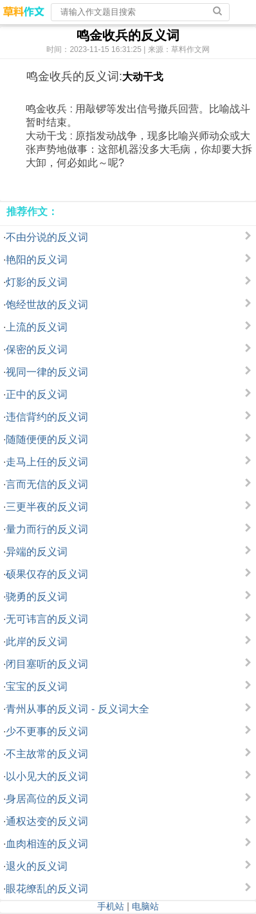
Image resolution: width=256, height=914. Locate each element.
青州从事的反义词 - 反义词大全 (77, 708)
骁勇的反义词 (37, 596)
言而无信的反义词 (47, 484)
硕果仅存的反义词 (47, 574)
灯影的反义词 (37, 282)
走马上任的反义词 (47, 461)
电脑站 (145, 906)
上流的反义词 (37, 327)
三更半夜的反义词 (47, 506)
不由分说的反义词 (47, 237)
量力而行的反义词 (47, 529)
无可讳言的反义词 (47, 619)
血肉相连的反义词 (47, 843)
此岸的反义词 (37, 641)
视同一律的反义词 (47, 371)
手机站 (110, 906)
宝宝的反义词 (37, 686)
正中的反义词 (37, 394)
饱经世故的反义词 (47, 304)
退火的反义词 (37, 866)
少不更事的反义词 (47, 731)
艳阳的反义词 (37, 259)
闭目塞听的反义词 (47, 664)
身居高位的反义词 (47, 798)
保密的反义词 (37, 349)
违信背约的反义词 (47, 416)
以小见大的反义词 (47, 776)
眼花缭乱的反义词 (47, 888)
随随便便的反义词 (47, 439)
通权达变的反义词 (47, 821)
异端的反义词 (37, 551)
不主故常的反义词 (47, 753)
